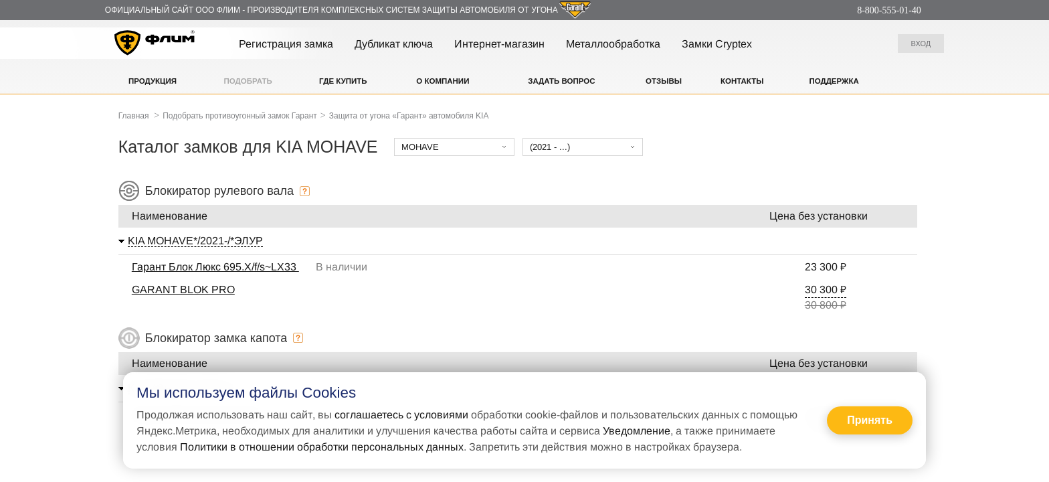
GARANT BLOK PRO (183, 289)
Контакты (742, 81)
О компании (442, 81)
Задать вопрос (561, 81)
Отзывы (664, 81)
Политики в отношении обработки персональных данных (322, 447)
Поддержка (833, 81)
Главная (133, 115)
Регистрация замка (286, 44)
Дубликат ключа (394, 44)
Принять (869, 420)
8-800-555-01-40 (889, 10)
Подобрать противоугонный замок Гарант (240, 115)
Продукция (152, 81)
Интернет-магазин (499, 44)
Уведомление (636, 430)
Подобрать (248, 81)
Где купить (343, 81)
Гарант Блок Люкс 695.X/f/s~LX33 (215, 266)
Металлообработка (613, 44)
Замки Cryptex (717, 44)
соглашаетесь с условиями (401, 414)
